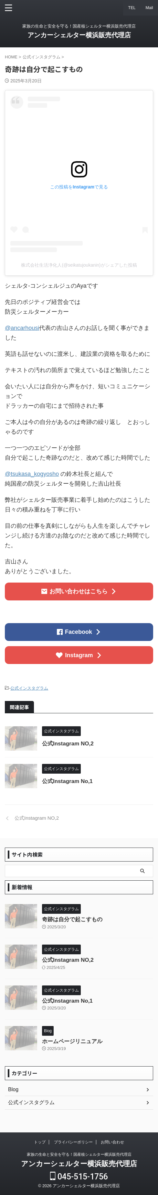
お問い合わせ (112, 1142)
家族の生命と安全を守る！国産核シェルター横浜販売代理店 (79, 1154)
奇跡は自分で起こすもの (72, 919)
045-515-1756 (79, 1176)
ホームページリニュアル (72, 1041)
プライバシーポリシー (73, 1142)
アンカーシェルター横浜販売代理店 (79, 35)
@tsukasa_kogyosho (32, 474)
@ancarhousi (22, 328)
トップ (40, 1142)
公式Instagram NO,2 (68, 744)
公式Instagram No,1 (67, 781)
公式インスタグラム (29, 688)
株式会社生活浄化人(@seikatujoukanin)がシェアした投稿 (79, 265)
